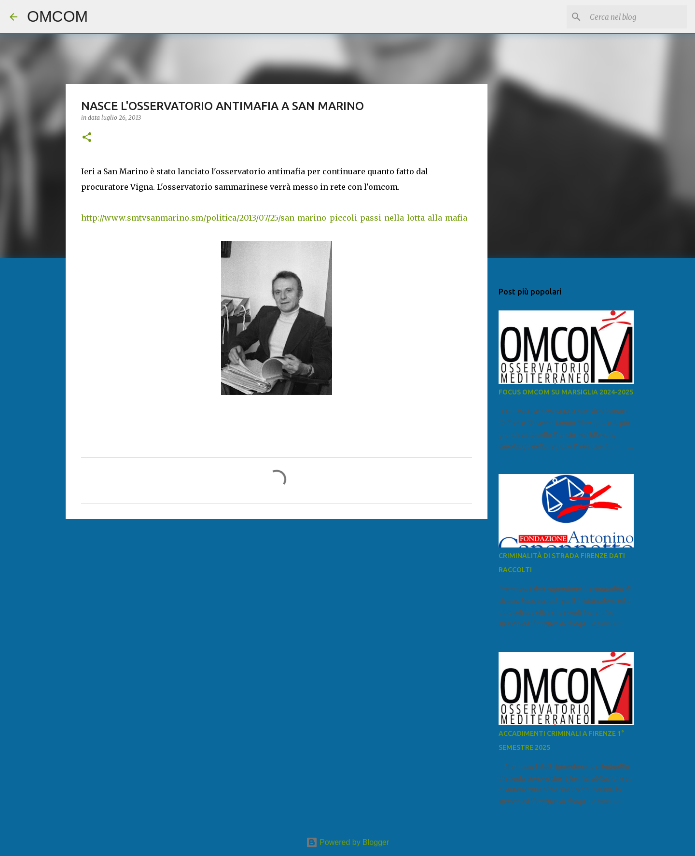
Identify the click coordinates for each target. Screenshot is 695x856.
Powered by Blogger (347, 842)
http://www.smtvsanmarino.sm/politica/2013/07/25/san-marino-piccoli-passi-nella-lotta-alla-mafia (274, 218)
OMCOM (57, 16)
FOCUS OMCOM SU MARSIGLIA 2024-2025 (566, 392)
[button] (87, 137)
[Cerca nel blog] (636, 16)
